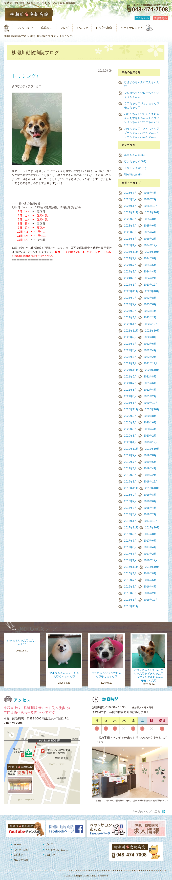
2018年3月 (130, 514)
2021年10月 (152, 370)
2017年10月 (152, 527)
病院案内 (51, 27)
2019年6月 (150, 461)
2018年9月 (130, 494)
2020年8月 (150, 416)
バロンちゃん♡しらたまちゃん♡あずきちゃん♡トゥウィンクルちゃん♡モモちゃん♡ (141, 118)
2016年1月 (130, 599)
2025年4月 (150, 232)
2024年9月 (130, 258)
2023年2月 (150, 317)
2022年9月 (130, 337)
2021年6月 (150, 383)
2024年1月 (130, 284)
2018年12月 (151, 481)
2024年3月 (130, 278)
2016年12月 (151, 560)
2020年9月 (130, 416)
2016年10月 (152, 566)
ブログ (70, 27)
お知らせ (90, 27)
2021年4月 (150, 389)
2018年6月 (150, 501)
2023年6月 (150, 304)
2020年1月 (130, 442)
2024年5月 (130, 271)
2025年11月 (131, 212)
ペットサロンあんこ (146, 27)
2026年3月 (130, 199)
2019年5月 (130, 468)
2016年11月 (131, 566)
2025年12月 (151, 205)
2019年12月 (151, 442)
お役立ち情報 (114, 27)
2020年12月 (151, 402)
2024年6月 (150, 265)
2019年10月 (152, 448)
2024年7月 (130, 265)
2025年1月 (130, 245)
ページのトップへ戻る (146, 811)
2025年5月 (130, 232)
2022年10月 (152, 330)
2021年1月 (130, 402)
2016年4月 (150, 586)
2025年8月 (150, 219)
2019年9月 (130, 455)
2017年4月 (150, 547)
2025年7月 (130, 225)
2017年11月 (131, 527)
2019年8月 (150, 455)
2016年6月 (150, 580)
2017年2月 (150, 553)
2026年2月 (150, 199)
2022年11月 (131, 330)
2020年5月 (130, 429)
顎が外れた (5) (133, 174)
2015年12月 (151, 599)
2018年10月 (152, 488)
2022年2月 (150, 356)
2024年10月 (152, 251)
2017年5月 (130, 547)
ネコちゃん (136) (134, 154)
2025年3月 (130, 238)
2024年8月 (150, 258)
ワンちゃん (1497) (135, 161)
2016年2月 (150, 593)
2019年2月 (150, 475)
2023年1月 (130, 324)
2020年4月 (150, 429)
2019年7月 (130, 461)
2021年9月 (130, 376)
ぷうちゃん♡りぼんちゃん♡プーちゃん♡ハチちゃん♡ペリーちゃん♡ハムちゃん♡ (141, 132)
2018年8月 (150, 494)
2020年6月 (150, 422)
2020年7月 (130, 422)
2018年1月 (130, 521)
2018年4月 (150, 507)
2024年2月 (150, 278)
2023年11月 (131, 291)
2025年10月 (152, 212)
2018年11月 (131, 488)
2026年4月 (150, 192)
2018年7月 (130, 501)
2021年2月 (150, 396)
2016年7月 (130, 580)
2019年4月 (150, 468)
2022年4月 (150, 350)
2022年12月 (151, 324)
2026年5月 (130, 192)
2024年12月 (151, 245)
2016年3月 (130, 593)
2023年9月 (130, 297)
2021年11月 (131, 370)
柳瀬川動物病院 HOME (6, 27)
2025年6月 (150, 225)
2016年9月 (130, 573)
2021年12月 (151, 363)
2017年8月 (150, 534)
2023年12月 (151, 284)
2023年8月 (150, 297)
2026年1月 (130, 205)
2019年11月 (131, 448)
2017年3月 (130, 553)
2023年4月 (150, 310)
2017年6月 (150, 540)
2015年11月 (131, 606)
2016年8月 (150, 573)
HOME (17, 844)
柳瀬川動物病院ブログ (43, 36)
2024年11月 (131, 251)
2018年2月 (150, 514)
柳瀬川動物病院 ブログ (37, 629)
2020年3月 (130, 435)
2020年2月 (150, 435)
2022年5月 (130, 350)
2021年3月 (130, 396)
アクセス (141, 18)
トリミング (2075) (135, 168)
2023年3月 (130, 317)
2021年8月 (150, 376)
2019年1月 (130, 481)
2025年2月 (150, 238)
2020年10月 (152, 409)
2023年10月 (152, 291)
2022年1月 (130, 363)
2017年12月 (151, 521)
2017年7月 (130, 540)
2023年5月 (130, 310)
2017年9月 (130, 534)
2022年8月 (150, 337)
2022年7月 (130, 343)
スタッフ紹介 (26, 27)
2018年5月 (130, 507)
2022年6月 (150, 343)
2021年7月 (130, 383)
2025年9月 (130, 219)
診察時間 (159, 18)
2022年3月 (130, 356)
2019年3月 (130, 475)
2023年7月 (130, 304)
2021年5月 (130, 389)
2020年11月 (131, 409)
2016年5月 (130, 586)
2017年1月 (130, 560)
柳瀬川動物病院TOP (15, 36)
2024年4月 (150, 271)
